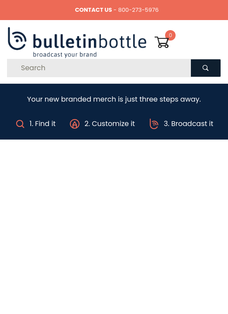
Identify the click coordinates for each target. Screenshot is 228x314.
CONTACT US (93, 10)
